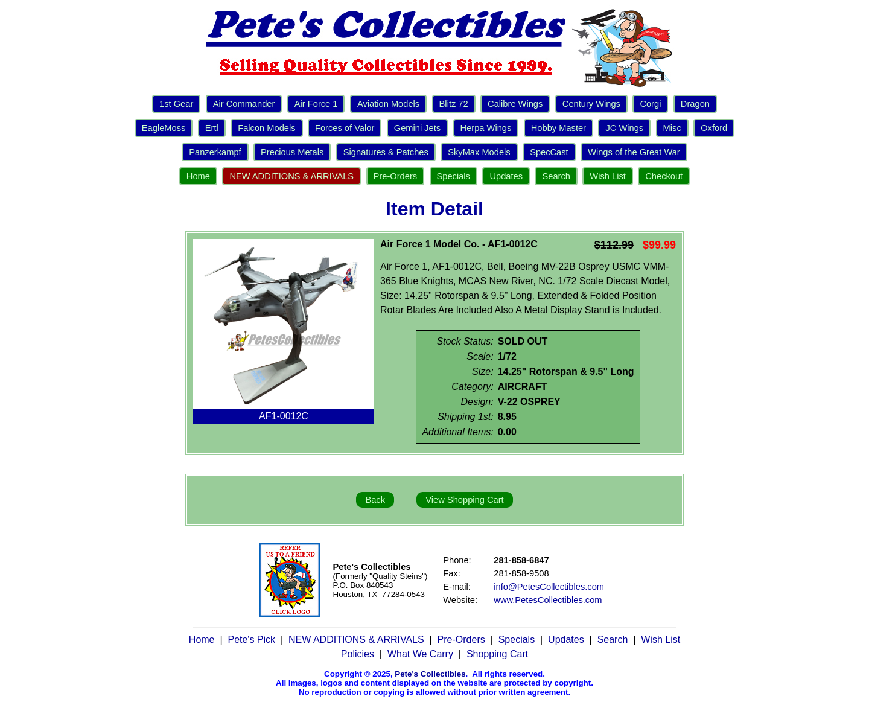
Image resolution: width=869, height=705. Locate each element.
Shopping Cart (497, 654)
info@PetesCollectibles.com (549, 587)
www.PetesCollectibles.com (548, 600)
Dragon (695, 104)
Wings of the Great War (634, 152)
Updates (506, 176)
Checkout (664, 176)
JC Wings (624, 128)
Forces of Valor (344, 128)
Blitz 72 (453, 104)
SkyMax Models (479, 152)
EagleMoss (164, 128)
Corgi (650, 104)
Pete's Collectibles (430, 673)
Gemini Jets (417, 128)
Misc (672, 128)
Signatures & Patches (385, 152)
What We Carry (420, 654)
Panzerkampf (215, 152)
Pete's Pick (251, 639)
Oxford (714, 128)
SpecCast (549, 152)
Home (198, 176)
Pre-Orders (395, 176)
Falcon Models (266, 128)
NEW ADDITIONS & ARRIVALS (291, 176)
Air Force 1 (316, 104)
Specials (453, 176)
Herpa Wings (486, 128)
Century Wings (591, 104)
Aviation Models (388, 104)
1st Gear (176, 104)
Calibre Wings (515, 104)
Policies (357, 654)
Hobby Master (558, 128)
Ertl (211, 128)
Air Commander (244, 104)
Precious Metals (292, 152)
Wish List (607, 176)
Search (556, 176)
